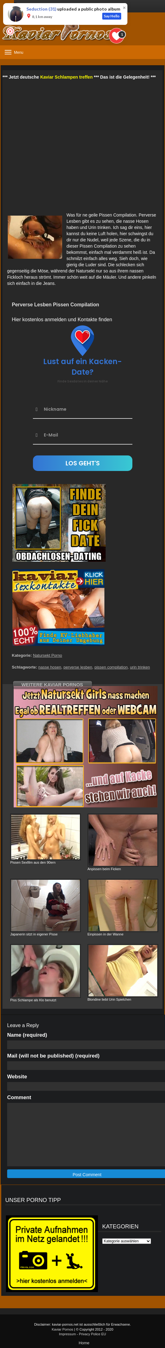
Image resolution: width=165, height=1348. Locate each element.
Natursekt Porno (47, 655)
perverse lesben (77, 667)
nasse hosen (49, 667)
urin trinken (140, 667)
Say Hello (112, 16)
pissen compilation (111, 667)
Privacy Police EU (92, 1334)
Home (84, 1343)
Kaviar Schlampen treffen (66, 77)
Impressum (67, 1334)
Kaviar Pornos (62, 1329)
